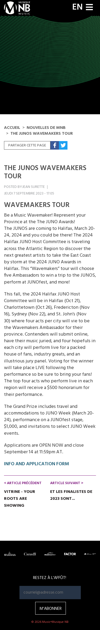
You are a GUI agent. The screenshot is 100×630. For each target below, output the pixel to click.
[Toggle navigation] (89, 7)
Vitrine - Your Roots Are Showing (19, 498)
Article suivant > (66, 483)
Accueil (12, 127)
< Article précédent (23, 483)
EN (77, 7)
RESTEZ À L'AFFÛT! (49, 577)
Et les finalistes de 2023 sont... (71, 495)
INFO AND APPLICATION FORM (36, 464)
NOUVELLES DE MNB (46, 127)
